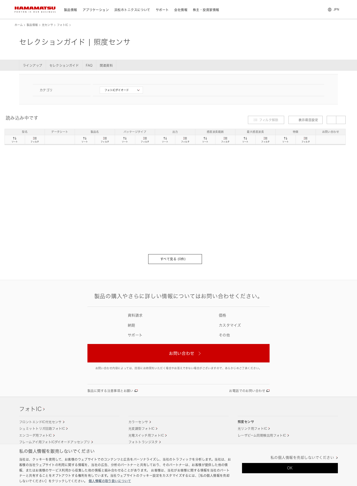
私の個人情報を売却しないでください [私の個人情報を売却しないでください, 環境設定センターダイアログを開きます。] (302, 457)
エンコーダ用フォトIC (35, 435)
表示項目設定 (305, 120)
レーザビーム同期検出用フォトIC (262, 435)
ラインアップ (32, 65)
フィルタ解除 (268, 120)
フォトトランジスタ (143, 442)
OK (290, 468)
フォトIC (62, 25)
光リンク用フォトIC (252, 428)
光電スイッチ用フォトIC (146, 435)
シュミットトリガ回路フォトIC (42, 428)
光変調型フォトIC (141, 428)
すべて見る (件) (175, 259)
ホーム (19, 25)
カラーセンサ (138, 422)
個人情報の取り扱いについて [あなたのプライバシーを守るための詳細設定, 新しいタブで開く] (110, 481)
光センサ (47, 25)
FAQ (89, 65)
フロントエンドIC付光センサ (40, 422)
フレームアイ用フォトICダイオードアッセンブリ (54, 442)
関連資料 (106, 65)
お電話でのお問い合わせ (247, 391)
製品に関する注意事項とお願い (110, 391)
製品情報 (32, 25)
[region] (178, 465)
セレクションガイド (64, 65)
